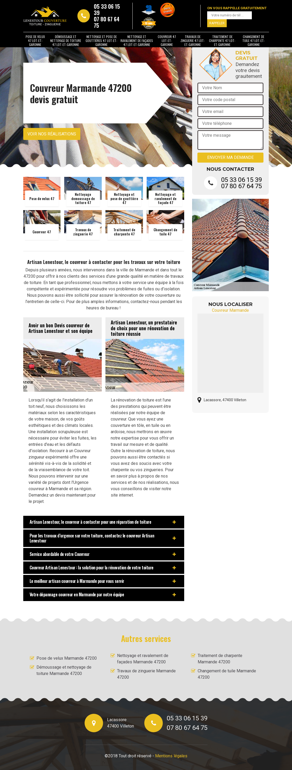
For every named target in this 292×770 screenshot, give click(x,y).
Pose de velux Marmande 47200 (66, 658)
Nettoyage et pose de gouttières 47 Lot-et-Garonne (101, 40)
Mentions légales (171, 755)
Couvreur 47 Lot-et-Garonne (167, 40)
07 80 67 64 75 (106, 22)
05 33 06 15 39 (107, 9)
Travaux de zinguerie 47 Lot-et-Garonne (192, 40)
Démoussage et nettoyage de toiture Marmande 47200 (63, 670)
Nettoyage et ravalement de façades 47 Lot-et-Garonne (136, 40)
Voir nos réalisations (51, 133)
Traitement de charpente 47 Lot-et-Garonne (222, 40)
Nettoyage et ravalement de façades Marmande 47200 (142, 658)
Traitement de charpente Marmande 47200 (220, 658)
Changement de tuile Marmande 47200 (227, 674)
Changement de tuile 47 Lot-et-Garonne (253, 40)
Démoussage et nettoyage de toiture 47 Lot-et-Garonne (65, 40)
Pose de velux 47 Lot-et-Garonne (35, 40)
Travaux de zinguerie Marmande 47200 (146, 674)
